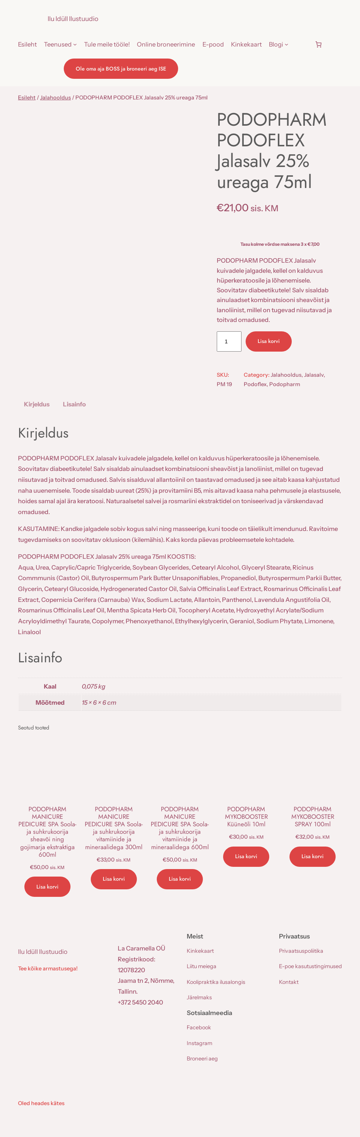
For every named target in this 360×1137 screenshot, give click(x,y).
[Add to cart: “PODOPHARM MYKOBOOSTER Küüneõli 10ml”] (246, 857)
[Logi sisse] (301, 44)
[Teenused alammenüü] (75, 44)
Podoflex (255, 384)
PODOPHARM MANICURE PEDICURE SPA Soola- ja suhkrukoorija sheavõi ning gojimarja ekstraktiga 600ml (47, 831)
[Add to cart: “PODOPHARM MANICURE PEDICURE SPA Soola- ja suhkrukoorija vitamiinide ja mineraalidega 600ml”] (180, 879)
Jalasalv (314, 374)
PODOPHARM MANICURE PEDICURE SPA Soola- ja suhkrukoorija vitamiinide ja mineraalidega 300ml (114, 828)
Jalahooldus (55, 97)
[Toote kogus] (229, 341)
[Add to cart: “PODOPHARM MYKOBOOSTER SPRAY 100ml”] (313, 857)
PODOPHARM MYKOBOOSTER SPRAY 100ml (312, 816)
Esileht (27, 97)
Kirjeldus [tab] (37, 404)
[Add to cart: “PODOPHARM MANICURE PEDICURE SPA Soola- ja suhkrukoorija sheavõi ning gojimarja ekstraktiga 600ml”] (47, 887)
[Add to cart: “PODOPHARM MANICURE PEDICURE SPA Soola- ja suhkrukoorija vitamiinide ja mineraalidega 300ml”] (114, 879)
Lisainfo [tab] (74, 404)
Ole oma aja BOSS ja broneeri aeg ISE (121, 68)
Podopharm (284, 384)
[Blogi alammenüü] (286, 44)
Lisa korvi (269, 341)
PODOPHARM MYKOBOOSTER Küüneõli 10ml (246, 816)
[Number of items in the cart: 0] (318, 44)
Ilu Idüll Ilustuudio (73, 19)
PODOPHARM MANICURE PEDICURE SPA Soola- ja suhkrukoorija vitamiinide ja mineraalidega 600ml (180, 828)
